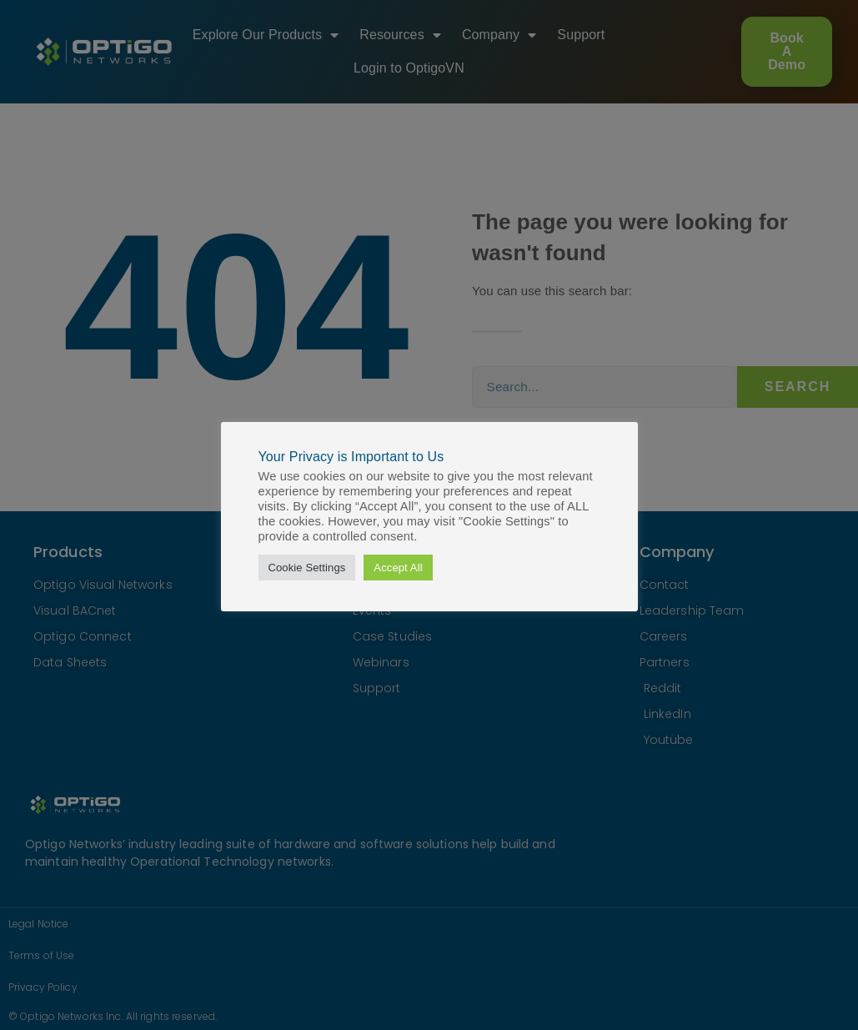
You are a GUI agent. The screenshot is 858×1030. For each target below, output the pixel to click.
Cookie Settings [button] (307, 567)
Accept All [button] (398, 567)
